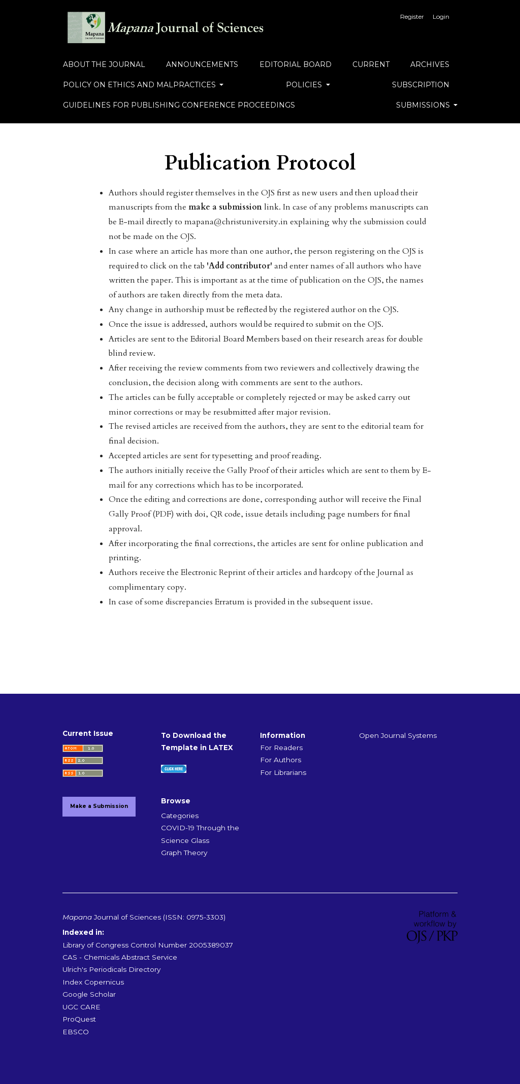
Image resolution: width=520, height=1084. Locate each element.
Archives (429, 64)
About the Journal (104, 64)
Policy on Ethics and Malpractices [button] (140, 84)
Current (370, 64)
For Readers (281, 747)
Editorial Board (295, 64)
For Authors (280, 760)
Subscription (420, 84)
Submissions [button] (424, 105)
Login (441, 16)
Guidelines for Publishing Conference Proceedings (179, 105)
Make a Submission (99, 806)
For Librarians (283, 772)
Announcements (202, 64)
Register (412, 16)
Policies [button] (305, 84)
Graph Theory (184, 853)
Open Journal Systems (398, 735)
